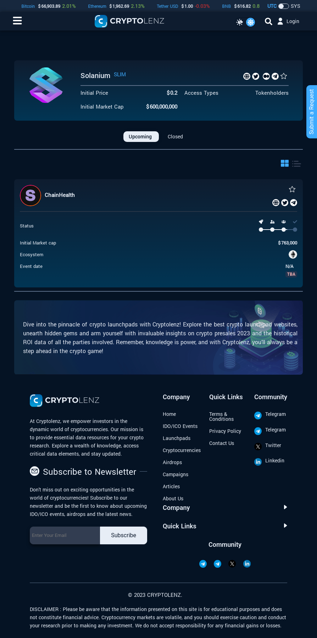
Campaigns (175, 474)
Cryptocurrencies (182, 450)
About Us (173, 498)
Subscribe (123, 535)
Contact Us (221, 443)
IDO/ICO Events (180, 426)
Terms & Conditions (221, 416)
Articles (171, 486)
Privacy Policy (225, 431)
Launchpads (176, 438)
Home (169, 414)
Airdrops (172, 462)
